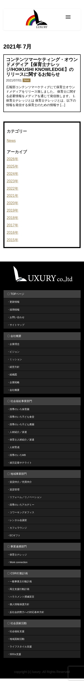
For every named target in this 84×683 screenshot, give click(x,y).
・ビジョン (13, 351)
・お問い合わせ (15, 317)
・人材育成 (13, 447)
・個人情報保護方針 (18, 604)
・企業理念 (13, 344)
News (26, 80)
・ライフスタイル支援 (19, 646)
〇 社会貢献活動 (17, 623)
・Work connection (17, 562)
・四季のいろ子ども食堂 (20, 416)
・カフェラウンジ (17, 527)
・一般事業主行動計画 (19, 581)
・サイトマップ (15, 324)
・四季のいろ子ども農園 (20, 424)
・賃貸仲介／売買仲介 (19, 482)
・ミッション (14, 359)
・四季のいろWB (16, 455)
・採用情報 (13, 309)
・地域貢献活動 (15, 639)
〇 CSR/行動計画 (17, 573)
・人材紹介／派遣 (17, 432)
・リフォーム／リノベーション (24, 497)
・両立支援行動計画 (18, 589)
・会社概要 (13, 390)
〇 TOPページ (15, 294)
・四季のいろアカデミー (20, 504)
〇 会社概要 (14, 336)
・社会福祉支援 (15, 631)
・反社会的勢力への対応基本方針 (25, 612)
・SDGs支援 (14, 654)
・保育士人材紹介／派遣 (20, 439)
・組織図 (12, 374)
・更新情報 (13, 301)
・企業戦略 (13, 382)
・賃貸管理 (13, 489)
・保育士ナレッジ (17, 554)
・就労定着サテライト (19, 462)
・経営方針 (13, 367)
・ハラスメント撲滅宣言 (20, 596)
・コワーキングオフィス (20, 512)
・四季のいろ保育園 (18, 409)
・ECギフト (13, 535)
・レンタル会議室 (17, 520)
